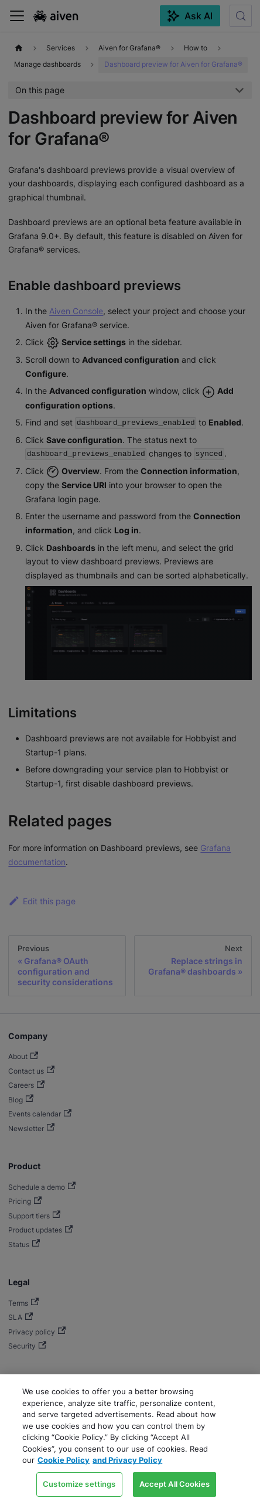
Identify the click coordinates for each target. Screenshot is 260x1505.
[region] (130, 1439)
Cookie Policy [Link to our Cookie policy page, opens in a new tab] (63, 1460)
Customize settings (79, 1484)
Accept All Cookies (174, 1484)
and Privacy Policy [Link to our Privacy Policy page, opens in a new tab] (127, 1460)
